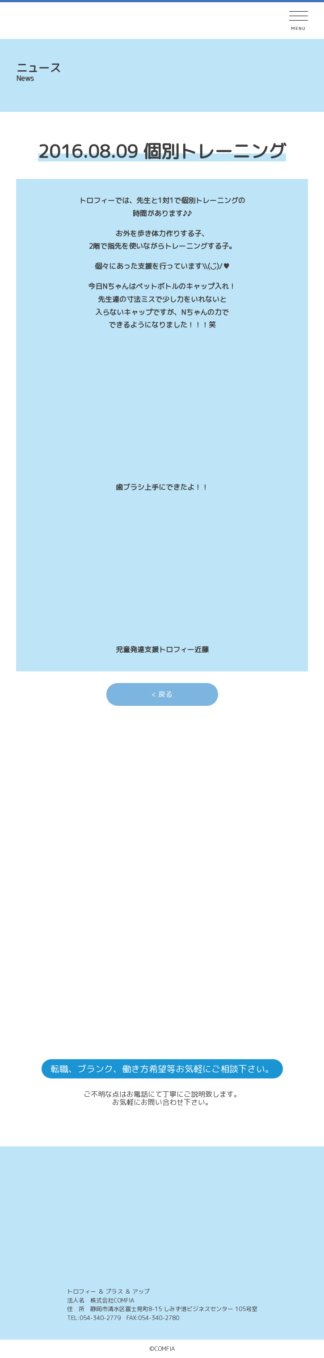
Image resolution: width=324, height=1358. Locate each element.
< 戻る (162, 694)
